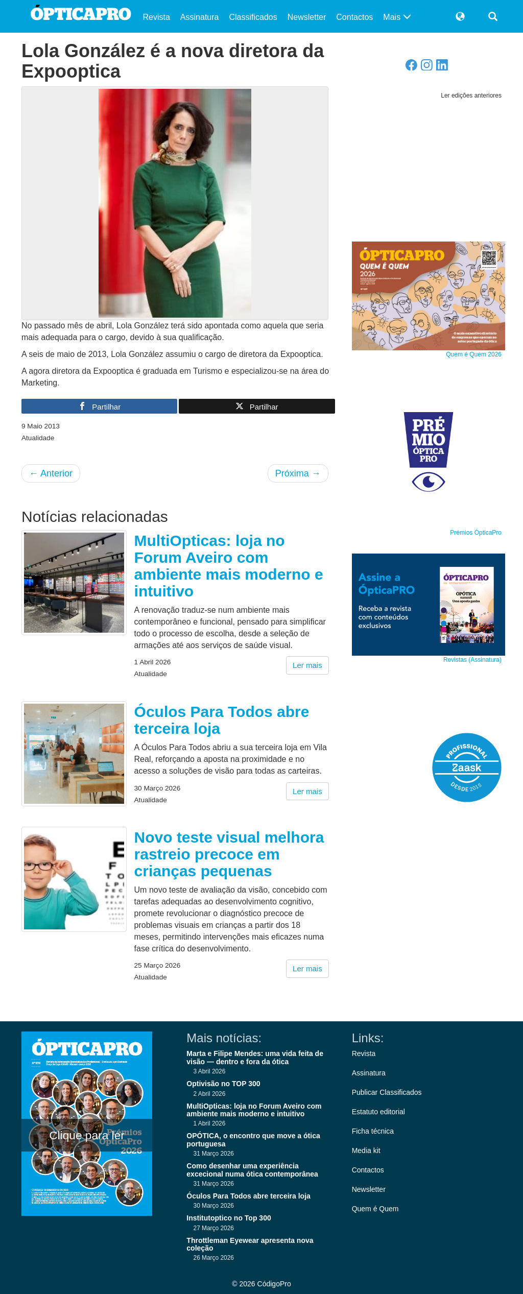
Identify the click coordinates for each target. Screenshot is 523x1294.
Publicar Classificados (387, 1092)
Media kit (366, 1150)
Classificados (253, 17)
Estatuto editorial (378, 1112)
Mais (397, 17)
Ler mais (307, 665)
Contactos (354, 17)
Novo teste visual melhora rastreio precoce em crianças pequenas (229, 854)
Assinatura (199, 17)
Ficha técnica (373, 1131)
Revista (156, 17)
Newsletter (307, 17)
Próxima (298, 473)
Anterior (51, 473)
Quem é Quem (375, 1209)
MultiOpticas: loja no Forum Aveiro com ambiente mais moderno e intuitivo (228, 566)
